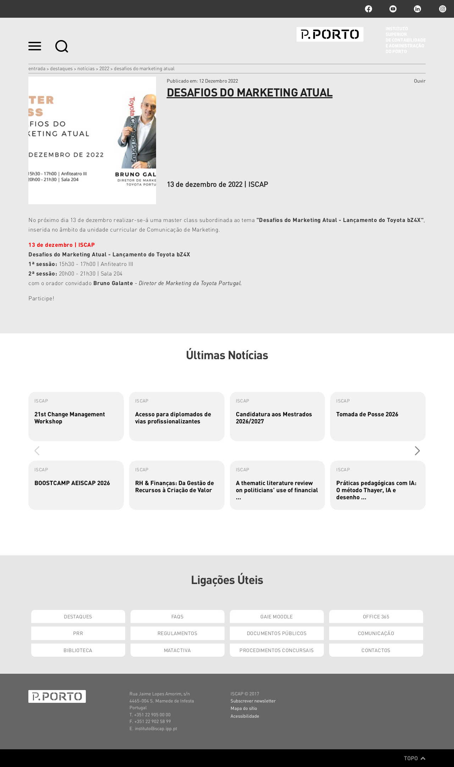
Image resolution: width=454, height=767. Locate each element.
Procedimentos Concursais (276, 650)
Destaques (61, 68)
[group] (76, 416)
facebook (368, 8)
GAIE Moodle (276, 616)
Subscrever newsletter (253, 700)
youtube (393, 8)
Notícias (86, 68)
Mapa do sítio (244, 708)
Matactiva (177, 650)
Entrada (36, 68)
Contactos (376, 650)
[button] (417, 450)
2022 (104, 68)
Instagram (441, 8)
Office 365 (376, 616)
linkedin (417, 8)
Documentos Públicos (276, 633)
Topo (415, 758)
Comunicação (376, 633)
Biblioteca (77, 650)
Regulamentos (177, 633)
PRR (78, 633)
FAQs (177, 616)
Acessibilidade (245, 716)
